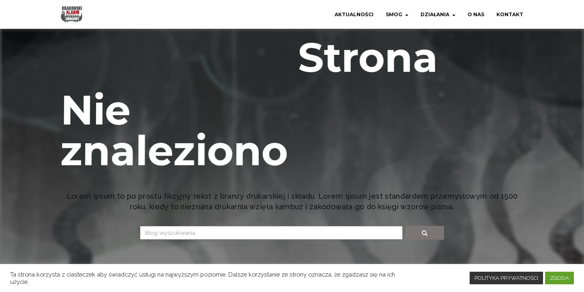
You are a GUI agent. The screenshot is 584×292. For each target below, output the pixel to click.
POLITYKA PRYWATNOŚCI (506, 278)
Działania (435, 14)
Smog (394, 14)
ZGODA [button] (559, 278)
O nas (476, 14)
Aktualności (354, 14)
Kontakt (509, 14)
